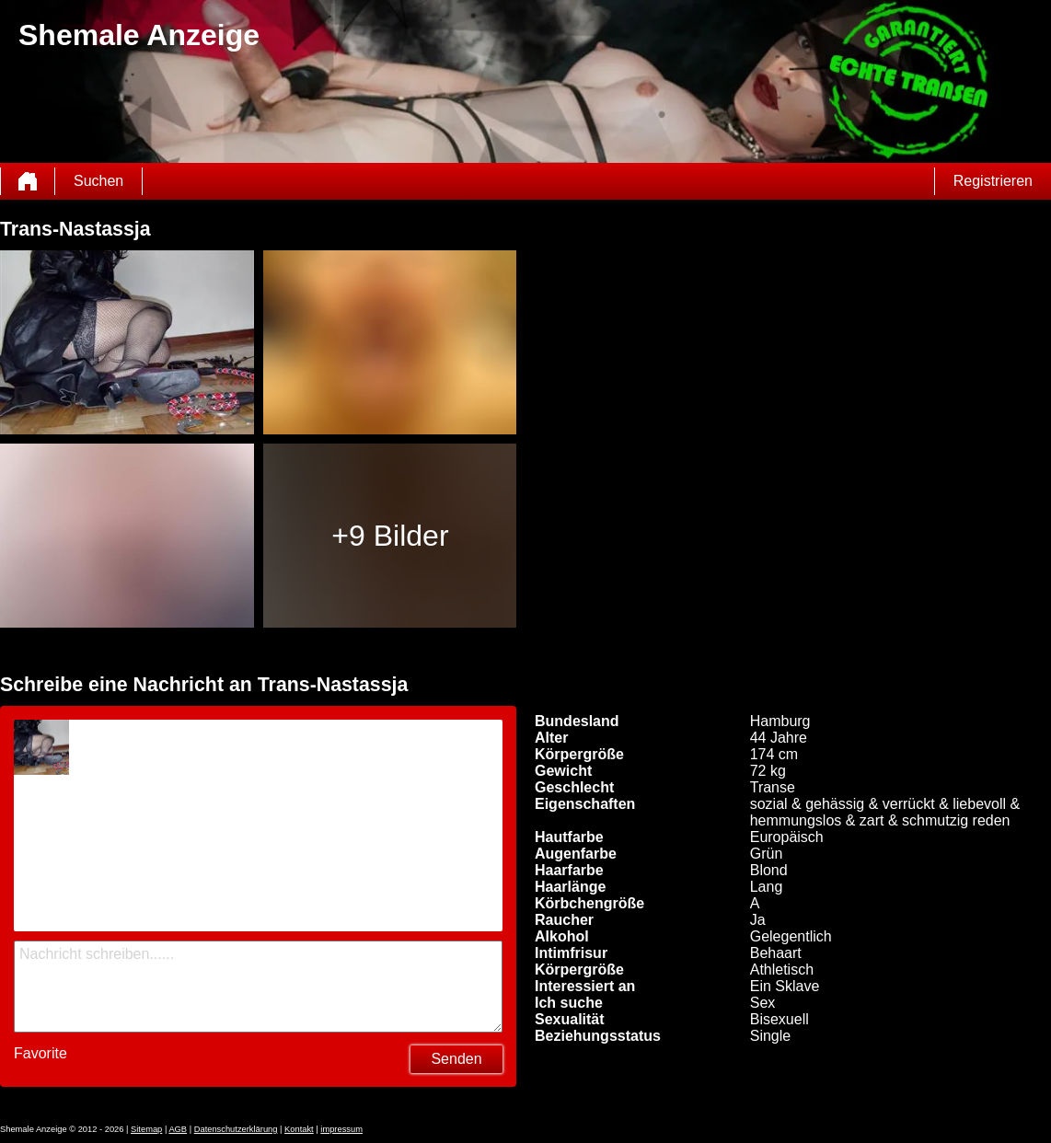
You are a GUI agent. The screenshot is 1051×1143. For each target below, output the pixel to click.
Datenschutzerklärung (236, 1129)
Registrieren (993, 181)
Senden (456, 1059)
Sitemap (146, 1129)
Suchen (98, 181)
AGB (177, 1129)
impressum (341, 1129)
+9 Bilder (389, 535)
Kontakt (299, 1129)
